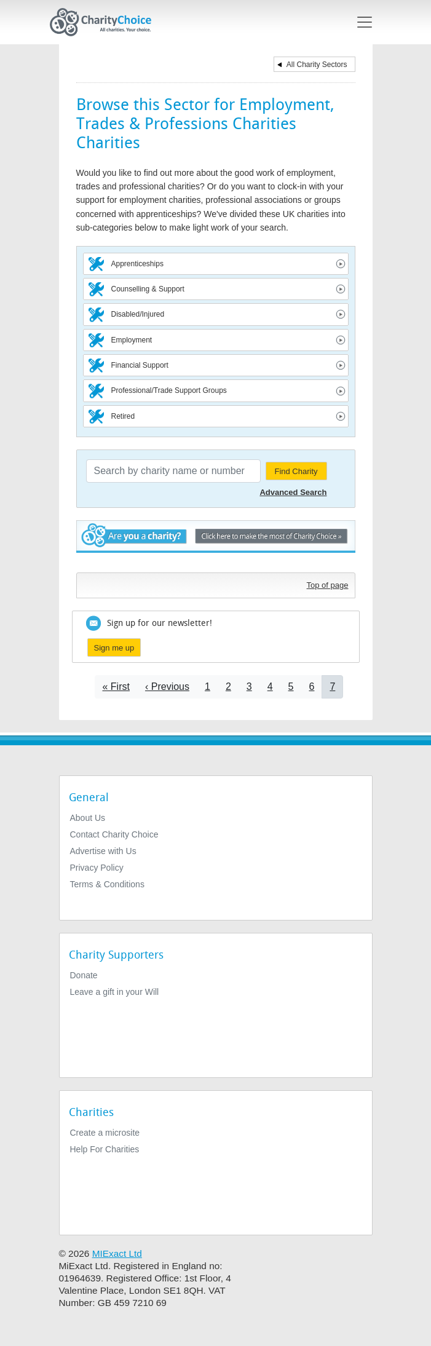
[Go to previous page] (167, 686)
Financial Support (139, 365)
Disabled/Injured (138, 314)
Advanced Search (292, 492)
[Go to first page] (116, 686)
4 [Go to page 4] (270, 686)
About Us (88, 818)
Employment (131, 340)
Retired (123, 416)
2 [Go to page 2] (228, 686)
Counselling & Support (147, 289)
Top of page (328, 585)
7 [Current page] (332, 686)
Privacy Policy (97, 868)
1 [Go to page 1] (207, 686)
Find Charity (295, 471)
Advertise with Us (103, 851)
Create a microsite (105, 1133)
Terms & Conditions (107, 884)
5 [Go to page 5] (291, 686)
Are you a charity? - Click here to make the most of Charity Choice (215, 543)
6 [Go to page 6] (312, 686)
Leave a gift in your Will (114, 992)
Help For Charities (105, 1149)
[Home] (106, 22)
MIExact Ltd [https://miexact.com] (117, 1253)
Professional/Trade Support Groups (169, 390)
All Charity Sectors (317, 64)
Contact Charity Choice (114, 834)
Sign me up (114, 647)
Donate (84, 975)
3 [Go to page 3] (249, 686)
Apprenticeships (137, 263)
